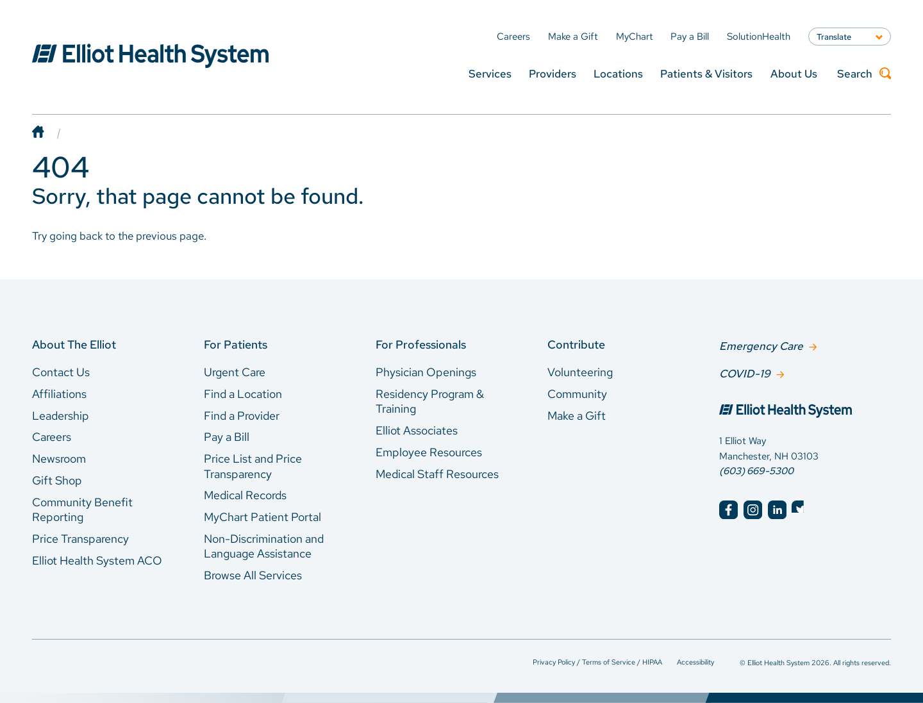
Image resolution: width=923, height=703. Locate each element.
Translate (834, 36)
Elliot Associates (417, 430)
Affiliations (59, 393)
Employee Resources (429, 452)
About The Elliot (74, 344)
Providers (552, 73)
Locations (618, 73)
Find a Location (243, 393)
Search (864, 73)
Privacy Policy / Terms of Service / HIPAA (597, 661)
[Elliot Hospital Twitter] (801, 508)
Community (577, 393)
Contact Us (61, 372)
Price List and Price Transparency (253, 466)
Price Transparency (80, 538)
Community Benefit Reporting (82, 510)
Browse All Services (253, 575)
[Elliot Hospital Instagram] (753, 508)
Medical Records (245, 495)
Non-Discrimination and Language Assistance (264, 546)
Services (490, 73)
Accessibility (695, 661)
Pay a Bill (226, 436)
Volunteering (580, 372)
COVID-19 (744, 372)
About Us (793, 73)
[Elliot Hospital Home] (805, 410)
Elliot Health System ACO (97, 560)
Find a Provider (241, 415)
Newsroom (59, 458)
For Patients (235, 344)
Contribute (576, 344)
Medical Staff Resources (437, 474)
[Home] (50, 133)
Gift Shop (57, 480)
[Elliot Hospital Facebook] (728, 508)
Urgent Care (234, 372)
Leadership (60, 415)
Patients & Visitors (706, 73)
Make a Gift (576, 415)
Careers (51, 436)
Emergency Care (761, 345)
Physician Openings (426, 372)
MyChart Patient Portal (262, 516)
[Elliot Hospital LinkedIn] (777, 508)
